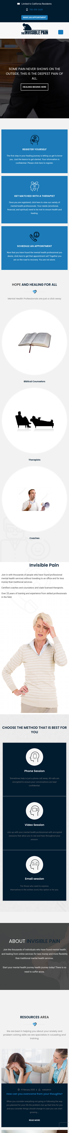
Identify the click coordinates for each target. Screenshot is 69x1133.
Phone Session (34, 771)
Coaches (34, 538)
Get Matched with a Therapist (34, 196)
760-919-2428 (34, 9)
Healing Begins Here (34, 87)
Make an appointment (34, 17)
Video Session (34, 825)
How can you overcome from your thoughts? (34, 1094)
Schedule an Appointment (34, 246)
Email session (34, 879)
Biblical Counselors (34, 381)
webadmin (46, 1090)
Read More (34, 1120)
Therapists (35, 459)
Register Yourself (34, 149)
